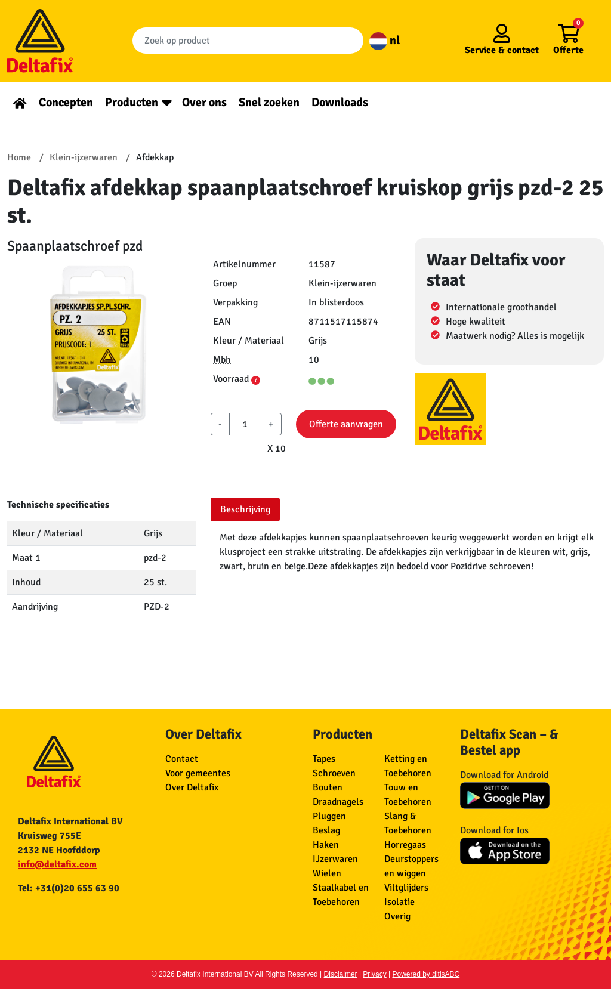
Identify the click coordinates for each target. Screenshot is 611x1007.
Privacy (374, 974)
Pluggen (329, 816)
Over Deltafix (191, 787)
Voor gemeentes (197, 773)
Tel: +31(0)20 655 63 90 (68, 888)
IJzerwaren (335, 859)
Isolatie (399, 902)
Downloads (339, 102)
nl (384, 40)
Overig (397, 916)
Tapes (324, 759)
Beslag (326, 830)
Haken (326, 845)
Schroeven (334, 773)
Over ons (204, 102)
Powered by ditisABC (426, 974)
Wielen (327, 873)
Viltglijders (406, 888)
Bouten (327, 787)
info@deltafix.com (57, 864)
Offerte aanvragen (346, 424)
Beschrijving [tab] (245, 509)
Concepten (66, 102)
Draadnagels (338, 802)
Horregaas (405, 845)
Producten (131, 102)
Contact (181, 759)
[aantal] (245, 424)
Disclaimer (340, 974)
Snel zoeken (269, 102)
